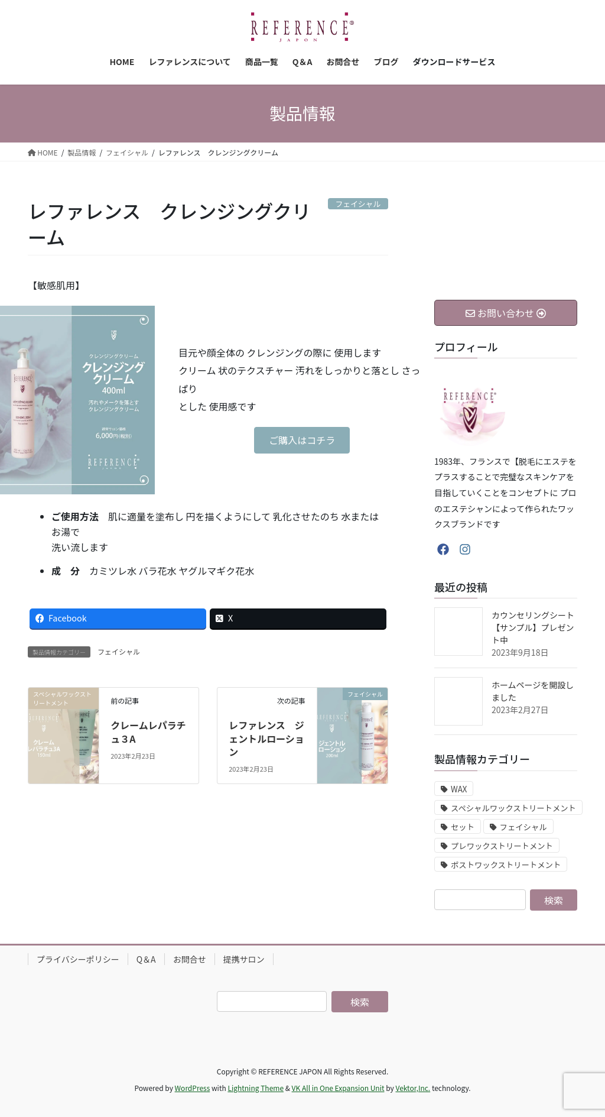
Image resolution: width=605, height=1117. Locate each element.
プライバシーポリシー (78, 959)
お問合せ (189, 959)
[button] (302, 440)
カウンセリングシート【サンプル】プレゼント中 (533, 627)
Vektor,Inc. (412, 1088)
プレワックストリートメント (502, 845)
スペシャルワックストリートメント (513, 808)
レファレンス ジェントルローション (266, 738)
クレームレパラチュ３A (148, 731)
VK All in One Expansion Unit (338, 1088)
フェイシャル (118, 651)
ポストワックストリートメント (506, 864)
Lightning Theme (255, 1088)
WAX (459, 789)
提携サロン (244, 959)
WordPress (192, 1088)
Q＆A (146, 959)
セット (462, 827)
